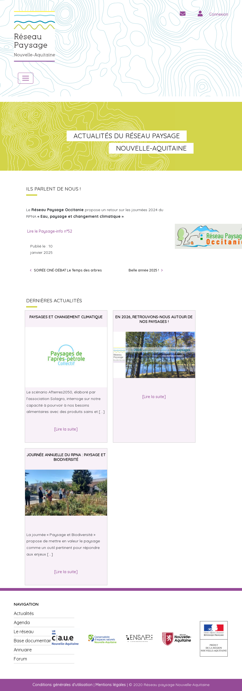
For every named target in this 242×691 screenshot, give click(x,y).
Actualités (24, 613)
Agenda (22, 622)
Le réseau (24, 631)
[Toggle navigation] (25, 78)
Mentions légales (111, 684)
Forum (20, 659)
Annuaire (23, 649)
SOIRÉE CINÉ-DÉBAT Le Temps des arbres (68, 270)
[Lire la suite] (66, 429)
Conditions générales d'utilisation (62, 684)
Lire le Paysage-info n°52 (49, 231)
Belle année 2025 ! (144, 270)
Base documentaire (34, 640)
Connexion (218, 14)
